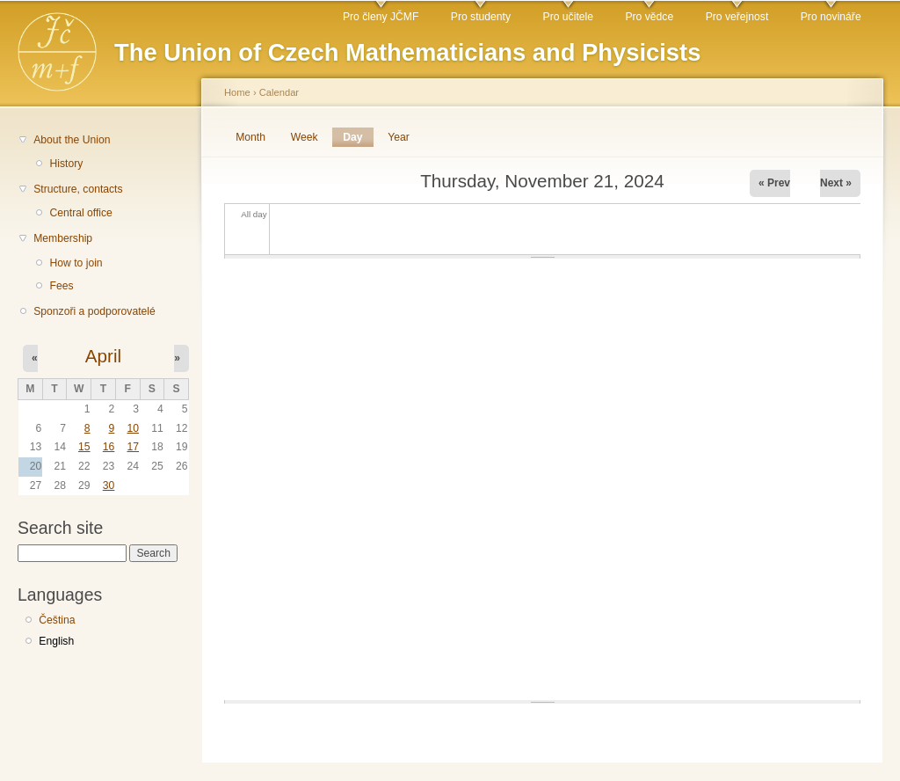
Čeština (57, 620)
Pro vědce (649, 17)
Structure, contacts (77, 189)
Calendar (279, 92)
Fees (61, 286)
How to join (75, 263)
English (56, 641)
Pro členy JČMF (380, 17)
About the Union (71, 140)
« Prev (774, 183)
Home (237, 92)
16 (109, 447)
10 (133, 428)
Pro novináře (831, 17)
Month (250, 137)
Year (399, 137)
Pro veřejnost (737, 17)
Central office (80, 213)
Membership (62, 238)
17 (133, 447)
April (103, 356)
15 (84, 447)
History (66, 163)
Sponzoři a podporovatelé (94, 311)
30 (109, 485)
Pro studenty (481, 17)
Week (304, 137)
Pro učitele (568, 17)
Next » (836, 183)
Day (358, 137)
